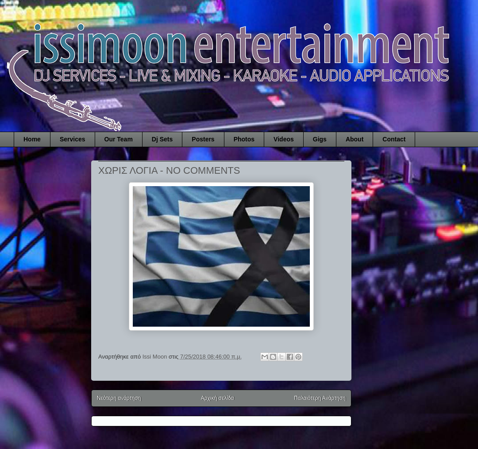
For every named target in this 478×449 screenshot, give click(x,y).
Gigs (320, 139)
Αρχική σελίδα (217, 398)
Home (32, 139)
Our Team (118, 139)
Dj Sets (162, 139)
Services (72, 139)
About (354, 139)
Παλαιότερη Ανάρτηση (320, 398)
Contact (393, 139)
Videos (284, 139)
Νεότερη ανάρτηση (119, 398)
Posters (203, 139)
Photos (244, 139)
